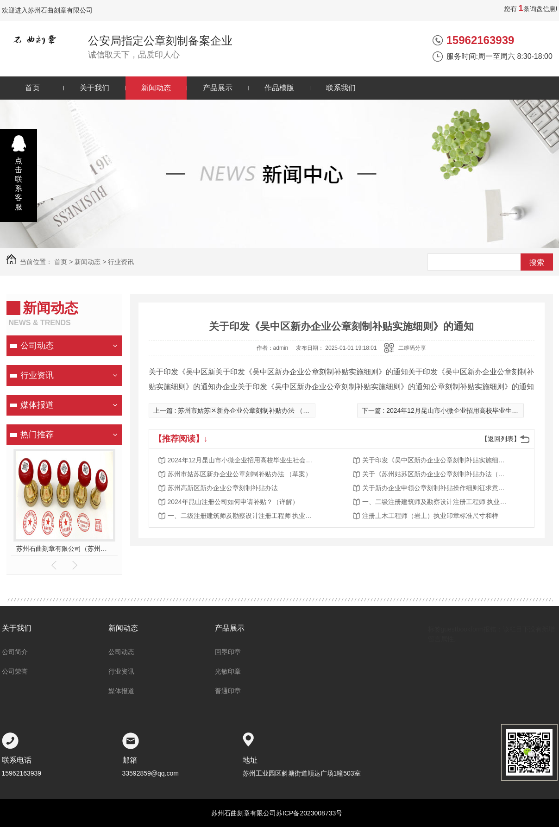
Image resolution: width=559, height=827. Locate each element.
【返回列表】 (500, 438)
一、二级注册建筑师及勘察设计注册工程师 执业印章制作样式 (436, 501)
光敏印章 (228, 671)
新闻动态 (156, 88)
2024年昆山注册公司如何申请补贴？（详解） (233, 501)
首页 (32, 88)
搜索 (536, 262)
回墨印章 (228, 652)
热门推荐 (37, 434)
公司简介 (15, 652)
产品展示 (217, 88)
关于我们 (94, 88)
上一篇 (238, 410)
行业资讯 (121, 261)
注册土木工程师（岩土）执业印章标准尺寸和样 (430, 515)
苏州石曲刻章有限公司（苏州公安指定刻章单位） (64, 548)
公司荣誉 (15, 671)
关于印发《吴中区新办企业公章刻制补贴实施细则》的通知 (436, 460)
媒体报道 (37, 405)
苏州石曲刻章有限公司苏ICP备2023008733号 (276, 813)
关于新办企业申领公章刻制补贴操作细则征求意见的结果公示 (436, 488)
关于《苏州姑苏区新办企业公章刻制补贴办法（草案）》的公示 (436, 474)
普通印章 (228, 690)
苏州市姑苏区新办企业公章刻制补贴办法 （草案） (240, 474)
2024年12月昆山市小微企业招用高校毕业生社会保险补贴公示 (242, 460)
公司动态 (37, 345)
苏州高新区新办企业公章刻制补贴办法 (223, 488)
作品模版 (279, 88)
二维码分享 (412, 348)
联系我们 (341, 88)
